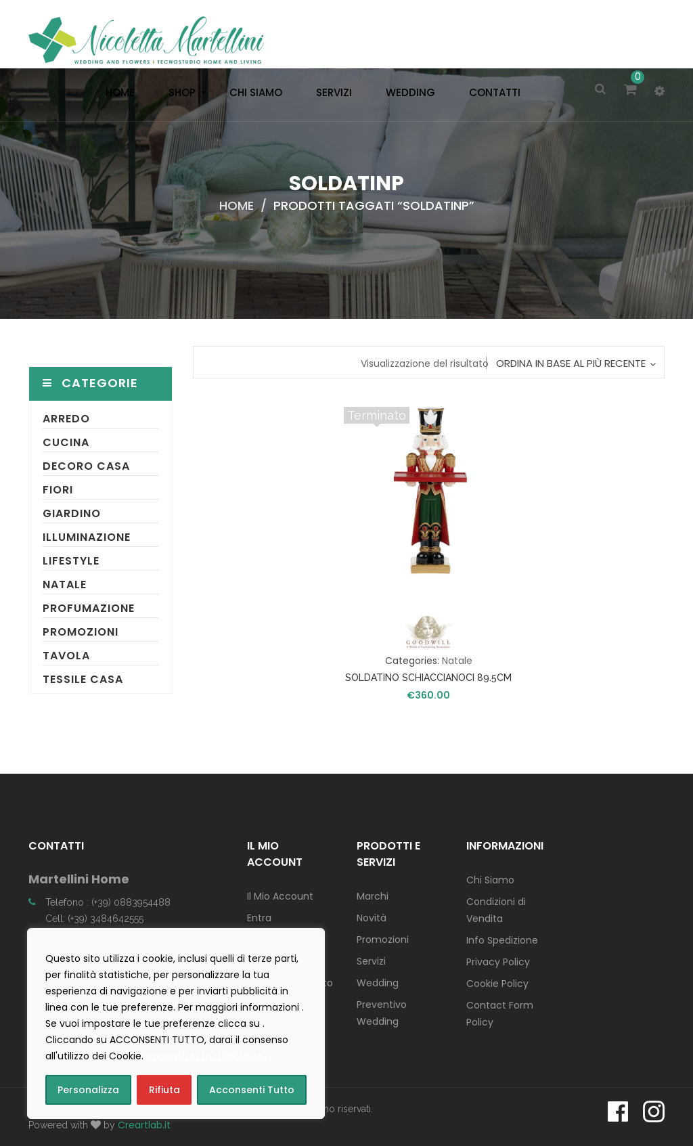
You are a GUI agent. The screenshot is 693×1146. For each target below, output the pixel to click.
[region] (176, 1023)
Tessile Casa (83, 679)
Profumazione (89, 608)
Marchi (372, 896)
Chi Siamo (490, 880)
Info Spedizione (502, 940)
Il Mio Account (280, 896)
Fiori (58, 490)
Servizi (371, 961)
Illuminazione (87, 537)
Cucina (66, 442)
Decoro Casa (86, 466)
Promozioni (80, 632)
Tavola (66, 655)
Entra (259, 918)
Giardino (72, 513)
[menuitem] (116, 93)
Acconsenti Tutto (251, 1090)
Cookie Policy (497, 983)
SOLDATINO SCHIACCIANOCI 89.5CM (428, 677)
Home (236, 205)
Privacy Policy (498, 962)
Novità (371, 918)
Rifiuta (164, 1090)
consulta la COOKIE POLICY (210, 1056)
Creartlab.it (144, 1125)
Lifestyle (71, 561)
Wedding (378, 983)
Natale (65, 584)
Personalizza (88, 1090)
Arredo (66, 418)
